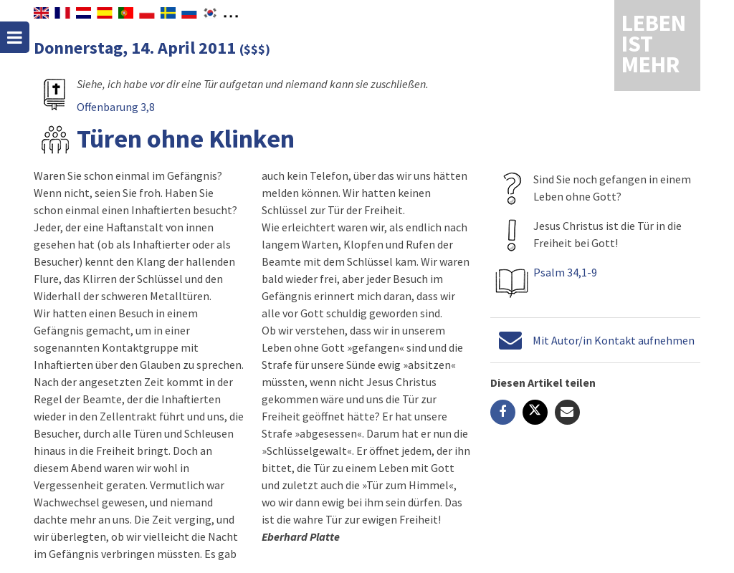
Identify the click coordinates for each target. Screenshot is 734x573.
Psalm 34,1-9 (565, 272)
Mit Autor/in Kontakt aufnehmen (614, 340)
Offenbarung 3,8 (116, 107)
